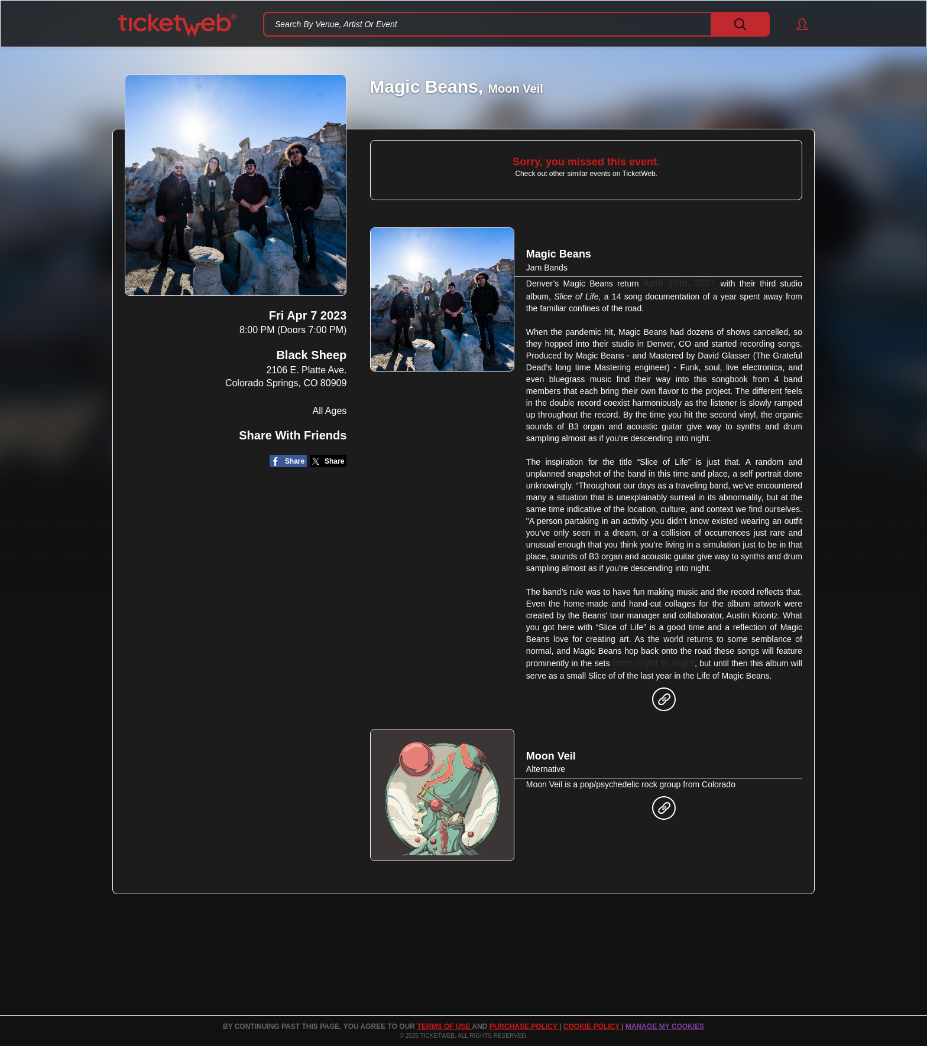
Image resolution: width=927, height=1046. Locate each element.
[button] (796, 24)
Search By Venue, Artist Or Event (336, 24)
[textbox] (516, 24)
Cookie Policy (592, 1026)
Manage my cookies (664, 1026)
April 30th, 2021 (680, 283)
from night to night (653, 663)
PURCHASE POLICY (524, 1026)
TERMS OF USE (444, 1026)
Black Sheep (311, 354)
